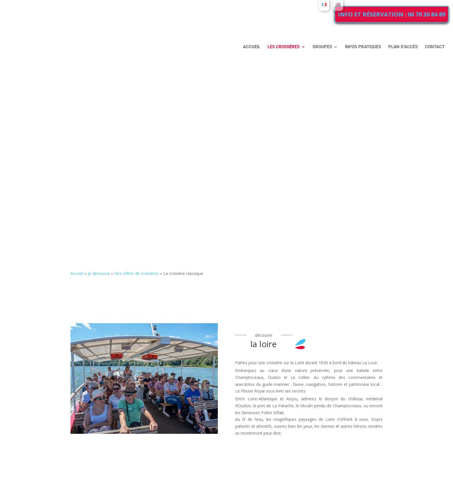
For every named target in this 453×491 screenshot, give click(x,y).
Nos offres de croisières (136, 273)
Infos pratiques (363, 47)
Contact (435, 47)
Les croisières (284, 47)
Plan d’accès (403, 47)
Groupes (322, 47)
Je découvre (99, 273)
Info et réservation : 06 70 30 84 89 (391, 14)
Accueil (251, 47)
